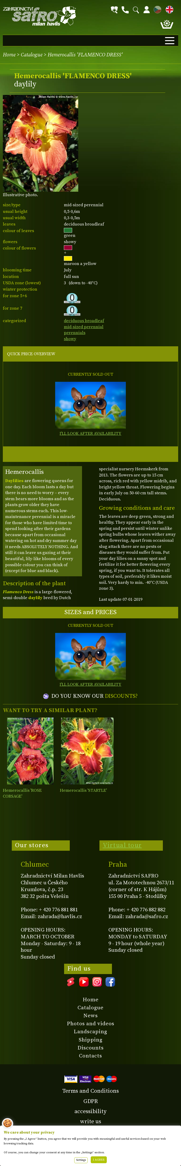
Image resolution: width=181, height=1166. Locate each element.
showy (70, 339)
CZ (156, 9)
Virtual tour (122, 845)
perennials (74, 332)
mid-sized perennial (83, 327)
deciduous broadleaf (84, 321)
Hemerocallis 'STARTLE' (83, 790)
